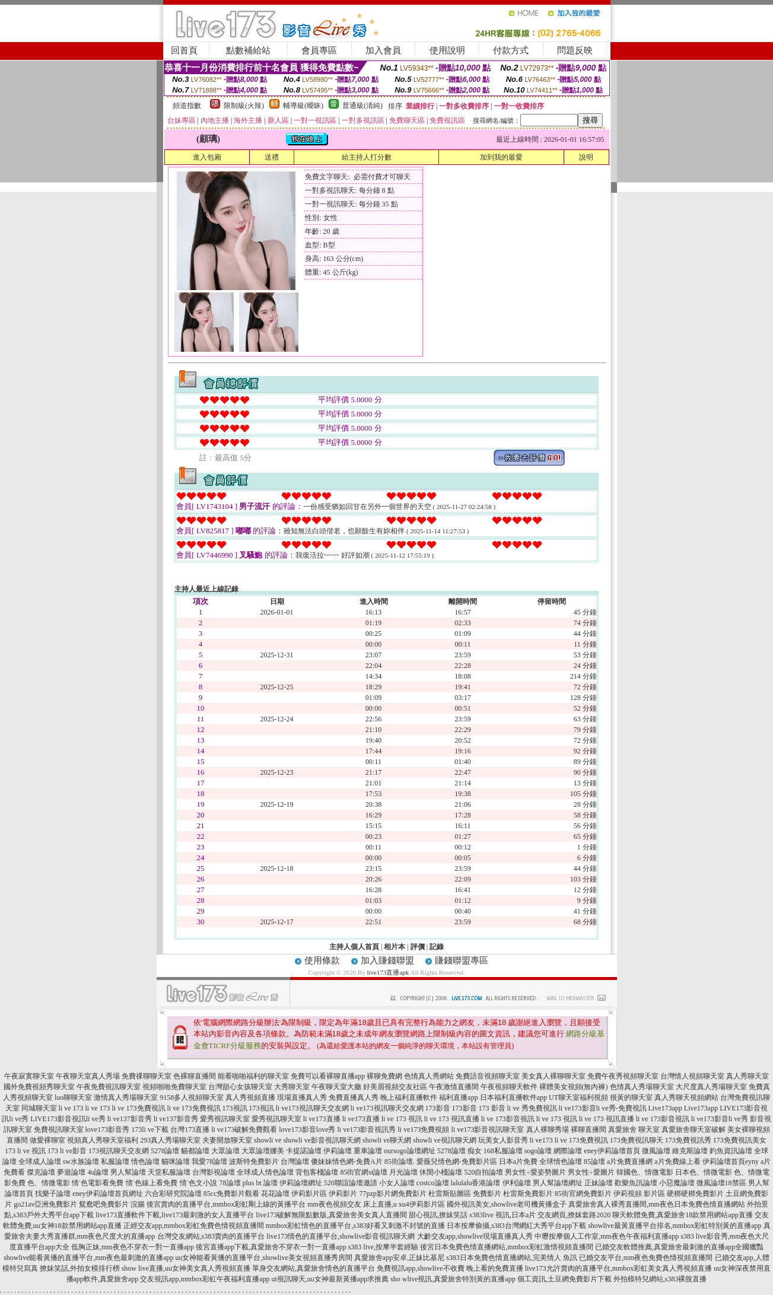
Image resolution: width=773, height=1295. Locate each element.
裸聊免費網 (384, 1076)
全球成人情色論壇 (265, 1172)
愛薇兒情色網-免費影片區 (456, 1161)
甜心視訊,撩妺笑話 (438, 1215)
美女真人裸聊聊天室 (553, 1076)
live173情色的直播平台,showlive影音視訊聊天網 (340, 1236)
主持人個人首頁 (354, 947)
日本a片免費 (518, 1161)
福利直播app (458, 1097)
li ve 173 (71, 1108)
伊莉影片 (343, 1193)
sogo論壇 (538, 1151)
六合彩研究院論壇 (173, 1193)
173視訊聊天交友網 (118, 1151)
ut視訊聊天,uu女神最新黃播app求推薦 (330, 1279)
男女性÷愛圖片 (591, 1172)
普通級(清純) (362, 105)
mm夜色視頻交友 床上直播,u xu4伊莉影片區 (376, 1204)
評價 (418, 947)
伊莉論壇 (337, 1151)
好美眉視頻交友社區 (395, 1087)
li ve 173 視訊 (401, 1119)
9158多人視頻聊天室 (192, 1097)
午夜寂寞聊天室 (29, 1076)
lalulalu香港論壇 (476, 1183)
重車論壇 (368, 1151)
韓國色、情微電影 (644, 1172)
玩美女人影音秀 (503, 1140)
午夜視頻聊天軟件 (509, 1087)
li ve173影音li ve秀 (719, 1119)
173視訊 (234, 1108)
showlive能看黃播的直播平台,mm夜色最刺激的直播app (88, 1257)
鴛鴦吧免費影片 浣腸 (112, 1204)
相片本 (394, 947)
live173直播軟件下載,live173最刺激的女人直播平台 (175, 1215)
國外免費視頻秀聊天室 (39, 1087)
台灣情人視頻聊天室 (692, 1076)
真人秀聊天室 (747, 1076)
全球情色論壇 (560, 1161)
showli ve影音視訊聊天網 (322, 1140)
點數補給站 (248, 50)
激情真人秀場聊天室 (126, 1097)
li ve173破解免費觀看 (244, 1129)
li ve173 (541, 1140)
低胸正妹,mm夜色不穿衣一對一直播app (132, 1247)
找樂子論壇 (53, 1193)
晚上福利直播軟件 (408, 1097)
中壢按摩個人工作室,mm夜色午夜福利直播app (607, 1236)
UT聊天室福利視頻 (578, 1097)
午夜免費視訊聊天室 (109, 1087)
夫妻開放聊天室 (227, 1140)
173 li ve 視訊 (25, 1151)
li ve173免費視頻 (424, 1129)
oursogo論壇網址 (409, 1151)
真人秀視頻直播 (250, 1097)
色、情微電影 (48, 1183)
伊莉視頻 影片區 (639, 1193)
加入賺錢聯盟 (387, 960)
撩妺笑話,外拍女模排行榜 (80, 1268)
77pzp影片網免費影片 (392, 1193)
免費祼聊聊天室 (146, 1076)
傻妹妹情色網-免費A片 (347, 1161)
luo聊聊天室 (73, 1097)
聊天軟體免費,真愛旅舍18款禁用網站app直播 (682, 1215)
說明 (586, 157)
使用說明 (447, 50)
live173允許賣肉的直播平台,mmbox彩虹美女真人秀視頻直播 (618, 1268)
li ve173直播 (322, 1119)
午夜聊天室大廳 (336, 1087)
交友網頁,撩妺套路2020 (573, 1215)
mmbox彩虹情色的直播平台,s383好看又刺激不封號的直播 (355, 1225)
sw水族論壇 (81, 1161)
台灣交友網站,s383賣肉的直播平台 (211, 1236)
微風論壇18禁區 (721, 1183)
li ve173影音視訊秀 (367, 1129)
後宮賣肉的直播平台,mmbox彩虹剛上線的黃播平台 (226, 1204)
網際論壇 (567, 1151)
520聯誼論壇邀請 (350, 1183)
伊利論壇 (516, 1183)
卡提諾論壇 (304, 1151)
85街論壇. (399, 1161)
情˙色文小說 (199, 1183)
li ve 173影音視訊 (508, 1119)
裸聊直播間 (588, 1129)
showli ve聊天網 (386, 1140)
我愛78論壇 (209, 1161)
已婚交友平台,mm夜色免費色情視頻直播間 (646, 1257)
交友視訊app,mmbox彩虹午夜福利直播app (204, 1279)
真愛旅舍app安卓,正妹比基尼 (399, 1257)
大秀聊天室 (292, 1087)
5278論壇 (165, 1151)
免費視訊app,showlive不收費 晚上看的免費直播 (450, 1268)
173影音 (437, 1108)
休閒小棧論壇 (440, 1172)
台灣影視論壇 (213, 1172)
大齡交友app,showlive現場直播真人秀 (475, 1236)
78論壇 (230, 1183)
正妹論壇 (598, 1183)
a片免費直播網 (630, 1161)
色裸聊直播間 (194, 1076)
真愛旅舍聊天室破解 (693, 1129)
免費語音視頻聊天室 (488, 1076)
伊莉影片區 (309, 1193)
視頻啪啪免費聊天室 (174, 1087)
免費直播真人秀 (353, 1097)
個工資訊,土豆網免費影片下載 (564, 1279)
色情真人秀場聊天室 (642, 1087)
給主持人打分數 (367, 157)
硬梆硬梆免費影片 (695, 1193)
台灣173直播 (189, 1129)
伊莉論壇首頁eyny (730, 1161)
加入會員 (383, 50)
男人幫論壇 (128, 1172)
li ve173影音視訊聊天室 (487, 1129)
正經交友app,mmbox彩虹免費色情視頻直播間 (193, 1225)
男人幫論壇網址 (558, 1183)
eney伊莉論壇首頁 (612, 1151)
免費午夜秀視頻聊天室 (623, 1076)
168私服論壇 (503, 1151)
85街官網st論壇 (363, 1172)
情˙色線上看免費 (152, 1183)
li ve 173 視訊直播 (451, 1119)
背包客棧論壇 (316, 1172)
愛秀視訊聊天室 (225, 1119)
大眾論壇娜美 (262, 1151)
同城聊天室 (39, 1108)
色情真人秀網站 (429, 1076)
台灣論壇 (295, 1161)
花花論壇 (275, 1193)
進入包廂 (207, 157)
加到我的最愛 (501, 157)
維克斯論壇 (690, 1151)
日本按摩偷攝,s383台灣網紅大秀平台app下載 (516, 1225)
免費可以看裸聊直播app (328, 1076)
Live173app (665, 1108)
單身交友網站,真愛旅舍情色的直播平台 (313, 1268)
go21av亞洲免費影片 (45, 1204)
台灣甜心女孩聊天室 (240, 1087)
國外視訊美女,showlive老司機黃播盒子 (507, 1204)
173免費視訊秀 (688, 1140)
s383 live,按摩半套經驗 (383, 1247)
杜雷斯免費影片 (528, 1193)
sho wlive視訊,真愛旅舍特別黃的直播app (453, 1279)
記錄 (437, 947)
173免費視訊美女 (739, 1140)
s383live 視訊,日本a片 (502, 1215)
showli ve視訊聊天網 (444, 1140)
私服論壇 (115, 1161)
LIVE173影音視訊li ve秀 (67, 1119)
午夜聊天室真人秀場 (88, 1076)
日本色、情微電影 (703, 1172)
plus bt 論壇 (260, 1183)
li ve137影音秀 (129, 1119)
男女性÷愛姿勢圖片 (535, 1172)
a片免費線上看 (677, 1161)
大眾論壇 (225, 1151)
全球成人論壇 (39, 1161)
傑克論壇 (41, 1172)
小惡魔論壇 (677, 1183)
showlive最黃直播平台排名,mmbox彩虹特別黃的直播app (674, 1225)
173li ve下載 (149, 1129)
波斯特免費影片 (254, 1161)
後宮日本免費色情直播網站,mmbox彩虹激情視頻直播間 (506, 1247)
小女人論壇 (397, 1183)
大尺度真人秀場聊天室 (711, 1087)
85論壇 (594, 1161)
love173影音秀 (107, 1129)
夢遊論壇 (71, 1172)
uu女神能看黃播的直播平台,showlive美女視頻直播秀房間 (263, 1257)
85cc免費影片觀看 (231, 1193)
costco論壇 (432, 1183)
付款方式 (511, 50)
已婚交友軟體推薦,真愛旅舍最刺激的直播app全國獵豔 (679, 1247)
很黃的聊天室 (631, 1097)
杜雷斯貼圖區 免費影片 (464, 1193)
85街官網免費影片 (583, 1193)
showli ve (267, 1140)
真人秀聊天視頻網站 (686, 1097)
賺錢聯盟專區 (461, 960)
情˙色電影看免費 (98, 1183)
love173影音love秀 (307, 1129)
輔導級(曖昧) (303, 105)
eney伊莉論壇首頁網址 (107, 1193)
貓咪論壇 (175, 1161)
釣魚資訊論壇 (731, 1151)
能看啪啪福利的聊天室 (253, 1076)
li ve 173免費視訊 (139, 1108)
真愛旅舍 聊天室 (634, 1129)
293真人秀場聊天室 (170, 1140)
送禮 (272, 157)
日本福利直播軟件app (513, 1097)
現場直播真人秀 (302, 1097)
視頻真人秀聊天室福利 (102, 1140)
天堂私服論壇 (169, 1172)
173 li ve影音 (67, 1151)
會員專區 (319, 50)
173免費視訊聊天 (636, 1140)
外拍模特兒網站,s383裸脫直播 (660, 1279)
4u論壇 (98, 1172)
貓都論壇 (195, 1151)
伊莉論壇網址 (300, 1183)
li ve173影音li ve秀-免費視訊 (603, 1108)
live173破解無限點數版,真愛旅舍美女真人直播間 (331, 1215)
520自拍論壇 (483, 1172)
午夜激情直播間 (454, 1087)
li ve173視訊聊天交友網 (312, 1108)
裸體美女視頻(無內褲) (573, 1087)
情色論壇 (145, 1161)
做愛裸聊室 (47, 1140)
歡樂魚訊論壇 (636, 1183)
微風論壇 (656, 1151)
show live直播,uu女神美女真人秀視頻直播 (186, 1268)
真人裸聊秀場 (547, 1129)
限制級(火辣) (244, 105)
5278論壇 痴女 (459, 1151)
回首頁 (184, 50)
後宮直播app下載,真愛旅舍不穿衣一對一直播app (271, 1247)
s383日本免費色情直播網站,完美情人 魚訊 (511, 1257)
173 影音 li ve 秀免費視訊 (518, 1108)
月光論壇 (403, 1172)
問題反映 (575, 50)
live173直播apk (388, 972)
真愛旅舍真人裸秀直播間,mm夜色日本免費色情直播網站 (656, 1204)
